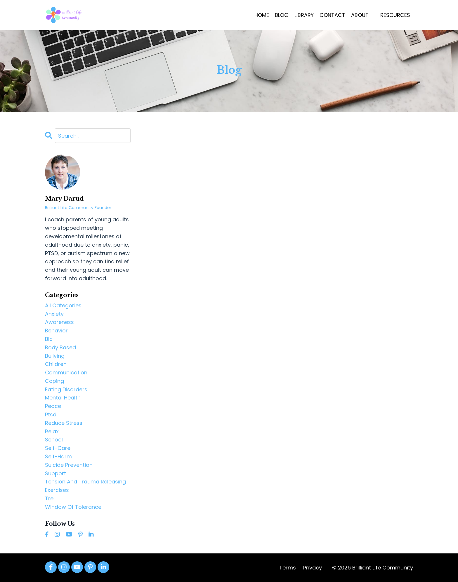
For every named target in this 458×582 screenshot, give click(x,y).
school (54, 439)
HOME (261, 15)
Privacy (312, 567)
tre (49, 498)
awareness (59, 322)
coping (54, 381)
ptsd (50, 414)
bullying (55, 356)
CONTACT (332, 15)
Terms (287, 567)
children (56, 364)
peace (53, 406)
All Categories (63, 305)
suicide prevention (69, 465)
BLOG (282, 15)
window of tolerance (73, 507)
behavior (56, 330)
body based (60, 347)
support (55, 473)
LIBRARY (304, 15)
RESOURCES (395, 15)
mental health (63, 397)
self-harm (58, 456)
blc (49, 339)
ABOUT (360, 15)
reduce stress (63, 423)
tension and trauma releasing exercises (85, 486)
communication (66, 372)
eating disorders (66, 389)
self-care (57, 448)
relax (52, 431)
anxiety (54, 314)
